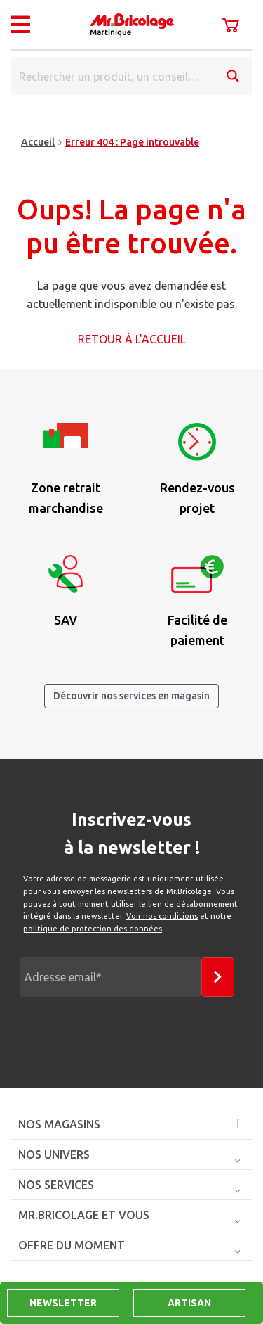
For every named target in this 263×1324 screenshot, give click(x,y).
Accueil (38, 142)
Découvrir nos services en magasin (131, 695)
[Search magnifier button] (233, 76)
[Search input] (113, 76)
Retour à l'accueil (132, 339)
